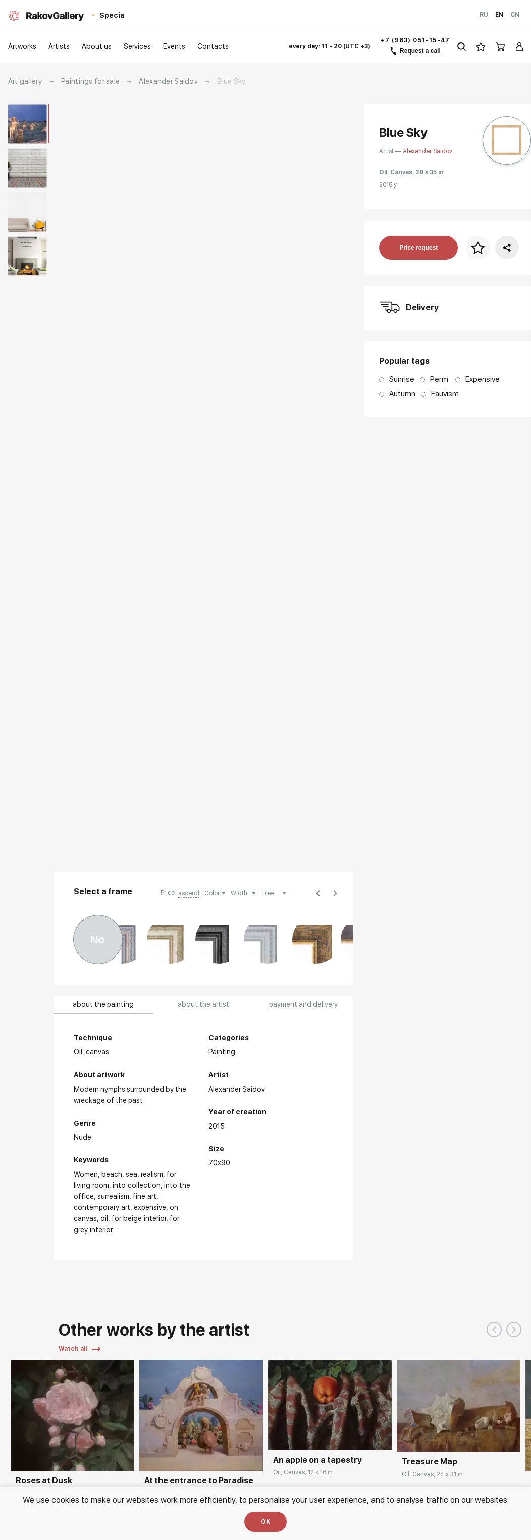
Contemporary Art (102, 1207)
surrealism (113, 1196)
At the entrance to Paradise (198, 1480)
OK (265, 1521)
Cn (514, 14)
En (499, 14)
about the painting (103, 1004)
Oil (104, 1218)
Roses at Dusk (44, 1480)
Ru (484, 14)
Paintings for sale (90, 81)
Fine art (144, 1196)
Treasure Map (429, 1461)
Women (86, 1174)
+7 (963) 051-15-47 (415, 40)
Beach (111, 1174)
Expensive (150, 1207)
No (97, 939)
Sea (131, 1174)
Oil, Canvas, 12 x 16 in (303, 1472)
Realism (152, 1174)
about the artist (203, 1004)
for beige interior (139, 1218)
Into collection (137, 1185)
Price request (418, 247)
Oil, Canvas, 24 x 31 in (432, 1474)
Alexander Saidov (168, 81)
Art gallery (25, 81)
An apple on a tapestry (317, 1460)
